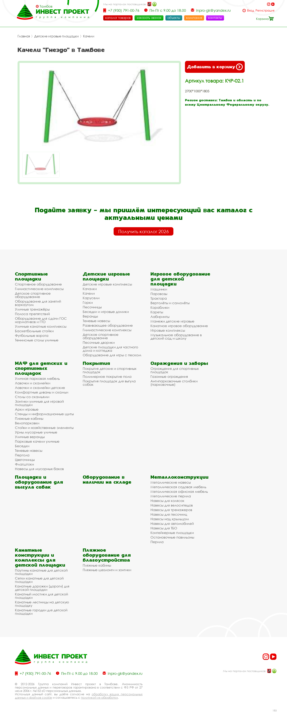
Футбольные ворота (31, 335)
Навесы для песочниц (168, 514)
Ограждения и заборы (179, 363)
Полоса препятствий (32, 314)
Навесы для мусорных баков (39, 468)
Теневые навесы (96, 320)
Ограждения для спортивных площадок (174, 370)
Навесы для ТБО (163, 528)
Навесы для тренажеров (171, 509)
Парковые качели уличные (37, 441)
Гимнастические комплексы (39, 288)
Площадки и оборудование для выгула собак (39, 481)
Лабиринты (159, 316)
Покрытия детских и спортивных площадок (109, 370)
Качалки (90, 288)
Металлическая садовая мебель (178, 487)
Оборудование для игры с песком (112, 355)
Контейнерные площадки (172, 532)
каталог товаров (118, 18)
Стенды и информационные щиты (44, 414)
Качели (88, 36)
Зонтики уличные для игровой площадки (39, 403)
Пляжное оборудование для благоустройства (107, 554)
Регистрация (265, 10)
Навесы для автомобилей (172, 523)
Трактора (158, 298)
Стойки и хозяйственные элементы (44, 427)
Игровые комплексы (167, 330)
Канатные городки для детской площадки (41, 611)
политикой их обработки (99, 697)
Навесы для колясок (167, 500)
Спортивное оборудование (38, 284)
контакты (215, 18)
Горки (88, 302)
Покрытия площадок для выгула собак (109, 382)
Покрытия (96, 363)
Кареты (156, 312)
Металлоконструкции (179, 476)
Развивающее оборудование (108, 325)
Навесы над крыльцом (169, 519)
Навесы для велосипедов (171, 505)
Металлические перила (170, 496)
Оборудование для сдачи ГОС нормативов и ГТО (41, 320)
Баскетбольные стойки (34, 331)
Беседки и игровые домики (106, 311)
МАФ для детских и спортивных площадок (41, 368)
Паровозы (158, 293)
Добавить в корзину (215, 66)
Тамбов (46, 6)
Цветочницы (25, 459)
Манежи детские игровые (172, 321)
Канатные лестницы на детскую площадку (42, 603)
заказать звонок (149, 18)
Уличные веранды (30, 436)
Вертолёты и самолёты (170, 303)
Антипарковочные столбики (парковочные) (174, 382)
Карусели (91, 298)
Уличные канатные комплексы (40, 326)
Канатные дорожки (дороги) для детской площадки (42, 587)
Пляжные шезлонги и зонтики (107, 570)
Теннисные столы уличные (36, 340)
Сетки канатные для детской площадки (39, 580)
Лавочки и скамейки (32, 383)
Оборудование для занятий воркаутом (38, 303)
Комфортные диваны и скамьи (41, 392)
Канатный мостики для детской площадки (41, 595)
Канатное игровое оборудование (179, 325)
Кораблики (159, 307)
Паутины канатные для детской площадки (41, 572)
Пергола (22, 455)
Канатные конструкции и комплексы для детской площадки (40, 557)
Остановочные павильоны (172, 537)
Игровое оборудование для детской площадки (180, 278)
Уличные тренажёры (32, 309)
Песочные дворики (99, 342)
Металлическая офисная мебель (179, 491)
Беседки (22, 446)
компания (194, 18)
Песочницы (92, 307)
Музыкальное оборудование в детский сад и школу (176, 336)
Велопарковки (27, 423)
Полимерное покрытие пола (107, 376)
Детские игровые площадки (56, 36)
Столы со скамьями (32, 396)
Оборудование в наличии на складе (107, 479)
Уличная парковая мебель (37, 378)
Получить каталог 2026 (143, 231)
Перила (157, 541)
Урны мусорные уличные (36, 432)
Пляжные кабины (29, 418)
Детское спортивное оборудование (33, 295)
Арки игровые (26, 409)
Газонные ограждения (169, 376)
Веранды (90, 316)
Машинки (158, 289)
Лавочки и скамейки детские (40, 387)
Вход (250, 10)
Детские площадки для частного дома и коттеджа (110, 348)
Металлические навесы (170, 482)
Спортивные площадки (31, 276)
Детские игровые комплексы (107, 284)
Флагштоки (24, 464)
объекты (173, 18)
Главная (24, 36)
